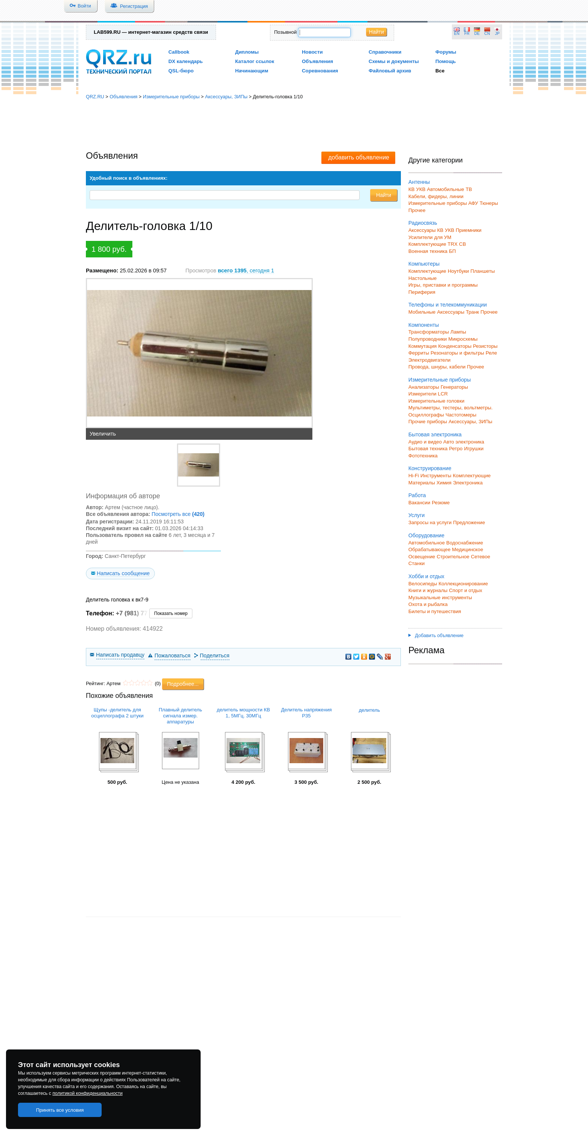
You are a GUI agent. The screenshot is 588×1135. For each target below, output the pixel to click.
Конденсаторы (455, 346)
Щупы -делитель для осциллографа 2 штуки (117, 713)
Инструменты (436, 475)
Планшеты (482, 271)
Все (439, 71)
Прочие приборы (427, 421)
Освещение (421, 556)
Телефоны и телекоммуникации (447, 305)
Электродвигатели (429, 360)
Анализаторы (423, 387)
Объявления (317, 61)
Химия (444, 483)
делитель (369, 710)
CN (487, 34)
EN (456, 34)
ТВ (469, 189)
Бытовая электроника (435, 434)
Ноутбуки (458, 271)
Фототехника (423, 456)
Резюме (441, 502)
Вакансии (419, 502)
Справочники (385, 52)
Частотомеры (461, 415)
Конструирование (430, 468)
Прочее (417, 210)
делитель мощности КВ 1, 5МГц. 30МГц (243, 713)
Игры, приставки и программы (443, 285)
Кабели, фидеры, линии (436, 196)
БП (452, 251)
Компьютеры (424, 264)
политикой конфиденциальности (87, 1093)
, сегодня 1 (246, 271)
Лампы (458, 332)
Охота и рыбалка (428, 604)
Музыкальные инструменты (440, 597)
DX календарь (185, 61)
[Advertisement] (294, 126)
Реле (491, 353)
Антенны (419, 182)
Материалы (421, 483)
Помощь (445, 61)
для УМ (443, 237)
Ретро (455, 448)
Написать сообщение (123, 573)
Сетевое (480, 556)
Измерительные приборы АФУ (443, 203)
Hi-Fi (413, 475)
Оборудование (426, 535)
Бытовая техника (427, 448)
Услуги (416, 515)
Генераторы (454, 387)
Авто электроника (463, 442)
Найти (376, 32)
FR (467, 34)
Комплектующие (427, 271)
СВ (462, 244)
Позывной (285, 32)
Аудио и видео (425, 442)
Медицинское (467, 549)
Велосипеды (422, 583)
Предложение (469, 522)
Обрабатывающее (429, 549)
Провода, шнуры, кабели (436, 367)
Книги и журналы (427, 590)
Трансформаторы (428, 332)
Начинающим (251, 71)
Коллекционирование (463, 583)
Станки (416, 563)
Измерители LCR (428, 394)
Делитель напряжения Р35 (306, 713)
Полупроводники (427, 339)
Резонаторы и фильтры (457, 353)
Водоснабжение (464, 543)
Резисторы (485, 346)
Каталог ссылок (254, 61)
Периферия (421, 292)
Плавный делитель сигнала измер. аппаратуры (180, 716)
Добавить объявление (436, 635)
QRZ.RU (95, 96)
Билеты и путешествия (434, 611)
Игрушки (473, 448)
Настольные (422, 278)
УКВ (421, 189)
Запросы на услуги (430, 522)
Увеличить (103, 434)
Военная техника (427, 251)
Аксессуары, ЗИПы (226, 96)
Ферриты (418, 353)
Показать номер (171, 613)
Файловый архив (390, 71)
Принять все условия (60, 1110)
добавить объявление (358, 157)
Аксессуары (422, 230)
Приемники (469, 230)
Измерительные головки (436, 401)
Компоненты (423, 325)
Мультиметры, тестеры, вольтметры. (450, 407)
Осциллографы (426, 415)
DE (477, 34)
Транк (472, 312)
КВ (411, 189)
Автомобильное (426, 543)
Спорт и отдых (465, 590)
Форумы (445, 52)
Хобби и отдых (426, 576)
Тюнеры (489, 203)
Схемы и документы (394, 61)
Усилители (420, 237)
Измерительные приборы (171, 96)
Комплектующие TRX (433, 244)
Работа (417, 495)
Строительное (452, 556)
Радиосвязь (422, 223)
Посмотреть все (178, 514)
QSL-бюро (181, 71)
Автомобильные (445, 189)
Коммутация (422, 346)
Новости (312, 52)
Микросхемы (463, 339)
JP (497, 34)
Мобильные (421, 312)
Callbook (178, 52)
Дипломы (247, 52)
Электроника (468, 483)
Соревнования (320, 71)
